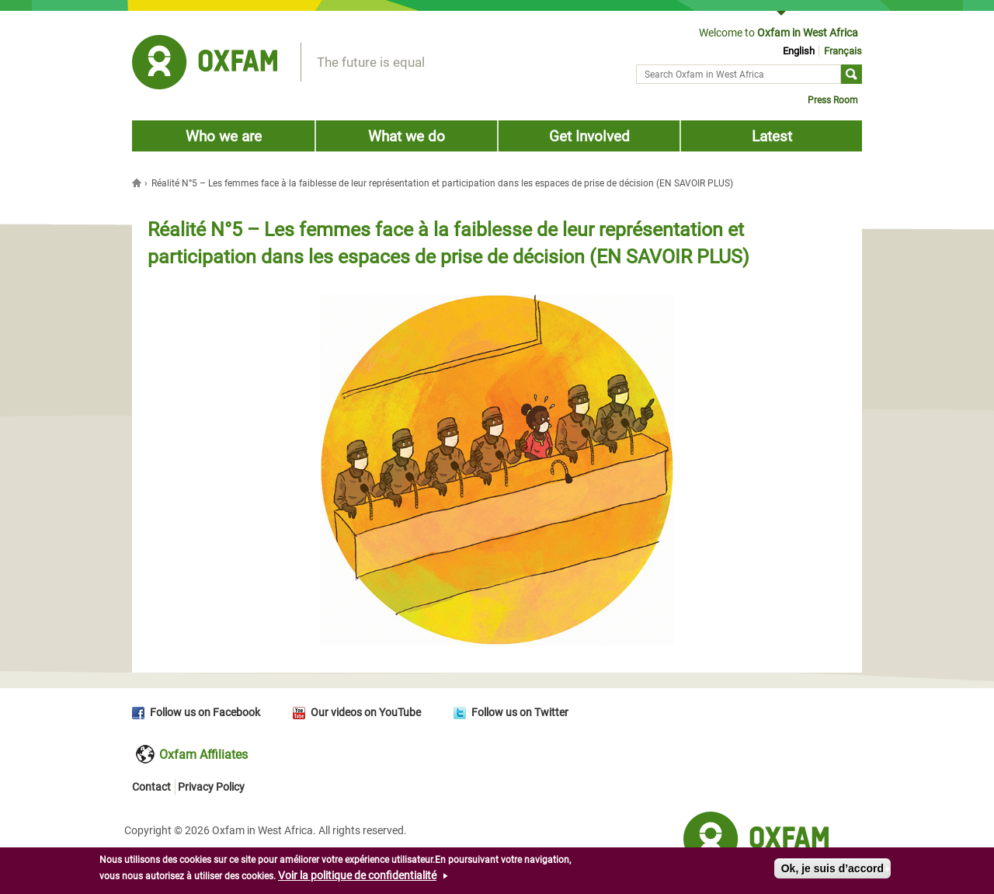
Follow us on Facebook (205, 712)
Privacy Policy (211, 787)
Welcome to (778, 32)
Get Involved (589, 136)
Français (843, 51)
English (799, 51)
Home (138, 183)
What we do (406, 136)
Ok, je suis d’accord (832, 870)
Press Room (833, 100)
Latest (772, 136)
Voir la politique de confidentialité (357, 877)
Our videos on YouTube (366, 712)
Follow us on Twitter (519, 712)
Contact (151, 787)
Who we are (224, 136)
